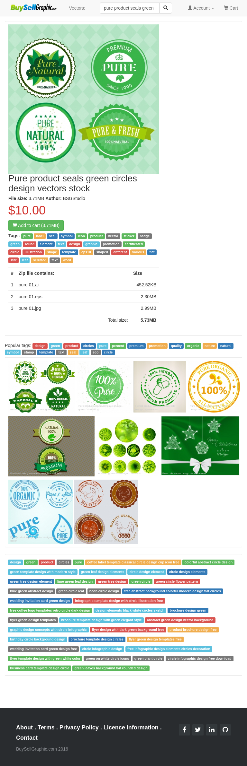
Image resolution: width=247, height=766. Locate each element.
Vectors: (77, 8)
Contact (27, 738)
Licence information (131, 727)
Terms (46, 727)
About (24, 727)
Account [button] (201, 8)
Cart (231, 7)
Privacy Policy (79, 727)
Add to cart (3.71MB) (36, 225)
